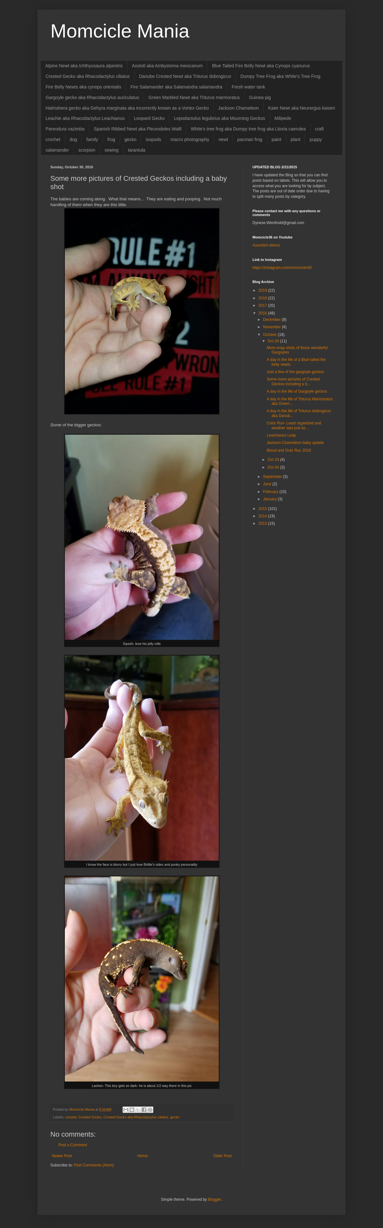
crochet (53, 139)
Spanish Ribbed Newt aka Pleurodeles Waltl (137, 128)
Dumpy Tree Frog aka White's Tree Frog (280, 76)
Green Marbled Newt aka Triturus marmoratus (194, 97)
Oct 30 (274, 341)
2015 (263, 508)
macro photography (190, 139)
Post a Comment (72, 1145)
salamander (57, 150)
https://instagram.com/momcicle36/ (282, 267)
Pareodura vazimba (65, 128)
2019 (263, 290)
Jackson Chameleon (238, 108)
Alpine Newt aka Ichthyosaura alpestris (84, 65)
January (270, 499)
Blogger (214, 1199)
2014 (263, 516)
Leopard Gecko (149, 118)
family (92, 139)
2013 (263, 523)
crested (70, 1117)
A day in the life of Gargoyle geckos (297, 391)
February (271, 491)
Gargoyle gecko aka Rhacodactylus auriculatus (92, 97)
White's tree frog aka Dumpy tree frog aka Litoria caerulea (248, 128)
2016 (263, 313)
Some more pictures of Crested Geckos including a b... (293, 381)
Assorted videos (266, 245)
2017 (263, 305)
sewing (112, 150)
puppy (316, 139)
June (267, 484)
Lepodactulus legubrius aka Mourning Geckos (219, 118)
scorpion (86, 150)
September (273, 476)
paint (276, 139)
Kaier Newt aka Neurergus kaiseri (301, 108)
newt (223, 139)
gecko (130, 139)
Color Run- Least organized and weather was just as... (294, 425)
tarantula (136, 150)
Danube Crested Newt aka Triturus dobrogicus (185, 76)
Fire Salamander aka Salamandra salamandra (176, 86)
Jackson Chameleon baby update (295, 442)
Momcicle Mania (119, 31)
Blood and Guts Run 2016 (289, 450)
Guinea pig (260, 97)
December (272, 319)
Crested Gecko (89, 1117)
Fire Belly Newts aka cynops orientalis (83, 86)
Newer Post (62, 1156)
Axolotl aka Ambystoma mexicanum (167, 65)
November (272, 327)
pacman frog (249, 139)
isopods (153, 139)
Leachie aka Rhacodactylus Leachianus (85, 118)
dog (73, 139)
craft (319, 128)
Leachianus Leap (281, 435)
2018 (263, 298)
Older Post (222, 1156)
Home (143, 1156)
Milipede (283, 118)
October (270, 334)
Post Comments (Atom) (94, 1165)
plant (295, 139)
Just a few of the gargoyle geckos (295, 372)
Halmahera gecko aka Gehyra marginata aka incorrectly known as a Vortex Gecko (127, 108)
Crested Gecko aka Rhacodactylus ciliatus (88, 76)
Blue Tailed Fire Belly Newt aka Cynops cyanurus (261, 65)
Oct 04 (274, 467)
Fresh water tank (248, 86)
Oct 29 (274, 459)
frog (111, 139)
